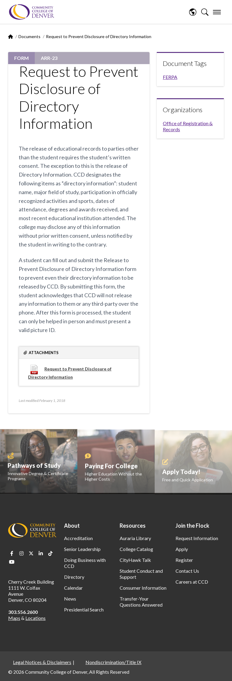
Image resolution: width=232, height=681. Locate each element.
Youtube (11, 561)
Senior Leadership (82, 549)
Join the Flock (192, 525)
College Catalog (136, 549)
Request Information (197, 538)
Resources (133, 525)
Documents (29, 36)
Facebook (11, 553)
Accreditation (78, 538)
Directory (74, 577)
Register (184, 560)
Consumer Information (143, 588)
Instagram (21, 553)
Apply (182, 549)
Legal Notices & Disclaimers (42, 662)
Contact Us (187, 571)
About (72, 525)
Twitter (31, 553)
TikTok (50, 553)
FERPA (170, 77)
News (70, 598)
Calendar (73, 588)
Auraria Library (135, 538)
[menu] (217, 12)
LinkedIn (40, 553)
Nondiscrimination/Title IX (113, 662)
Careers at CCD (192, 582)
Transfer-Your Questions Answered (141, 602)
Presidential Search (84, 609)
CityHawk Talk (135, 560)
